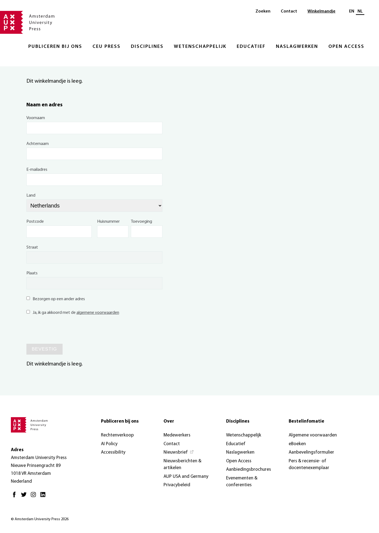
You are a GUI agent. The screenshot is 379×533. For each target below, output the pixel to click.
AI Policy (109, 444)
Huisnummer (108, 221)
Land (30, 195)
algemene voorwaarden (97, 313)
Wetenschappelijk (200, 46)
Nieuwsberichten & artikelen (182, 464)
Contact (289, 11)
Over (169, 421)
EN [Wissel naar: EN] (351, 11)
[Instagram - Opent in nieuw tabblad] (34, 496)
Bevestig (44, 349)
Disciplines (147, 46)
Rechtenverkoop (117, 435)
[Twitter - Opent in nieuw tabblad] (25, 496)
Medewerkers (177, 435)
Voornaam (35, 118)
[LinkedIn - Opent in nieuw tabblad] (44, 496)
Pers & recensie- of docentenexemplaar (309, 464)
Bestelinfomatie (306, 421)
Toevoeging (141, 221)
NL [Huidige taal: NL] (360, 11)
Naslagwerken (297, 46)
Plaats (32, 273)
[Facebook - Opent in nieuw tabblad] (15, 496)
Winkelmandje (321, 11)
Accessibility (113, 452)
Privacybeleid (177, 485)
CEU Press (107, 46)
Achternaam (37, 144)
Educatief (251, 46)
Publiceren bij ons (55, 46)
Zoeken (262, 11)
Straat (32, 247)
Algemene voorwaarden (313, 435)
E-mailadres (36, 170)
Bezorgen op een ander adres (55, 299)
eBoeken (297, 444)
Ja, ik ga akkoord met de (72, 313)
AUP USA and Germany (186, 476)
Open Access (346, 46)
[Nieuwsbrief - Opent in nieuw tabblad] (179, 452)
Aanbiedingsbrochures (248, 469)
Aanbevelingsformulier (311, 452)
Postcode (35, 221)
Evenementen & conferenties (241, 482)
